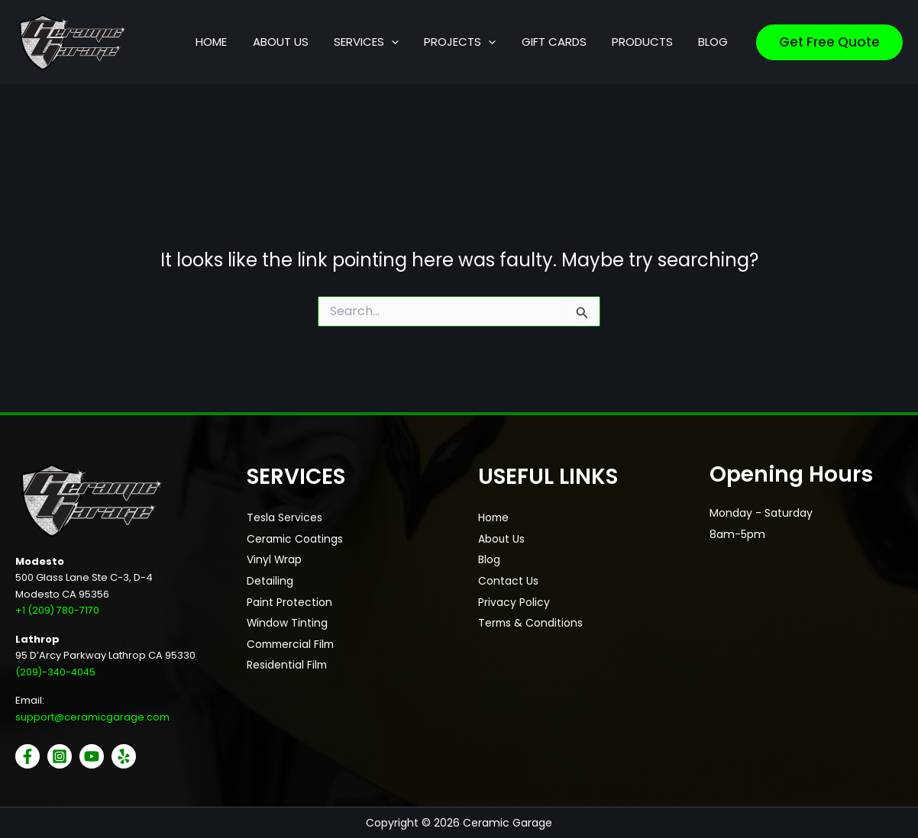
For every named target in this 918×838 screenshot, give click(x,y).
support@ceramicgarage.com (92, 717)
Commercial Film (292, 646)
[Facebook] (27, 756)
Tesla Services (284, 518)
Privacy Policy (514, 603)
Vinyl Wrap (274, 561)
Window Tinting (287, 625)
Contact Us (508, 582)
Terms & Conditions (531, 625)
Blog (489, 561)
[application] (437, 42)
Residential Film (287, 667)
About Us (501, 539)
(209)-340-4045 (57, 671)
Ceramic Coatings (295, 539)
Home (494, 518)
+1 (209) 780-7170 (57, 610)
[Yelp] (124, 756)
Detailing (270, 582)
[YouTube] (91, 756)
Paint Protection (289, 603)
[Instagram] (59, 756)
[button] (412, 41)
